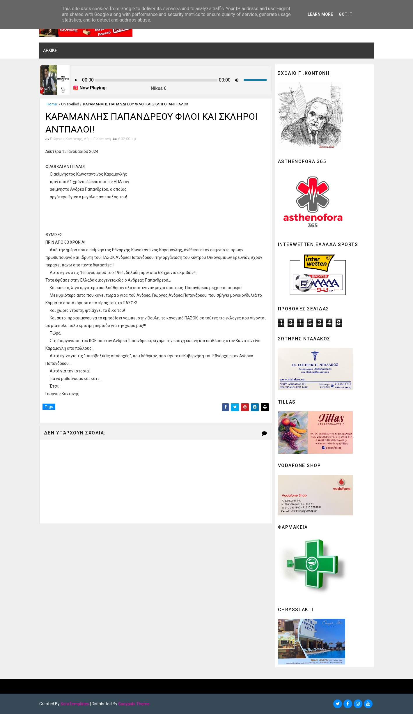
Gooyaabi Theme (134, 703)
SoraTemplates (75, 703)
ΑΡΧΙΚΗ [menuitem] (50, 50)
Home (52, 104)
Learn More (320, 14)
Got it (345, 14)
